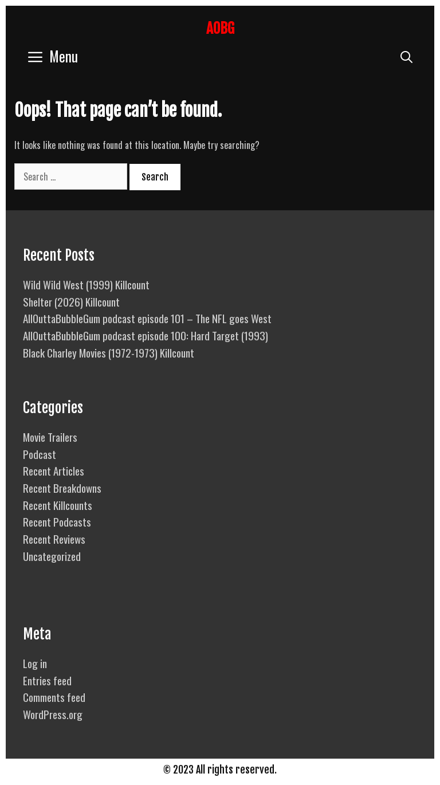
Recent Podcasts (57, 521)
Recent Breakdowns (62, 488)
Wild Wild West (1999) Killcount (86, 284)
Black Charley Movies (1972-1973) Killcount (108, 352)
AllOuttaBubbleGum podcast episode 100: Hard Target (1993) (145, 335)
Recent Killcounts (57, 505)
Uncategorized (52, 556)
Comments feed (54, 697)
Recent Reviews (54, 539)
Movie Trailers (50, 437)
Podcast (39, 454)
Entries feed (47, 680)
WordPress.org (52, 714)
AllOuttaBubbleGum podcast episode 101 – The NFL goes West (147, 318)
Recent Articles (53, 470)
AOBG (220, 28)
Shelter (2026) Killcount (71, 301)
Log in (35, 663)
